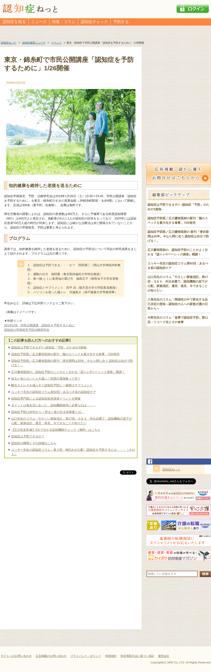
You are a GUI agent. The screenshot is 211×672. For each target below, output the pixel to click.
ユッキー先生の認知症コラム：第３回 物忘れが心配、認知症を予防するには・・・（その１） (73, 452)
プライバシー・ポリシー (85, 656)
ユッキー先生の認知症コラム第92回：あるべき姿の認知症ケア (53, 392)
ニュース (39, 22)
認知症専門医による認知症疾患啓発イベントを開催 (46, 398)
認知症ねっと (172, 469)
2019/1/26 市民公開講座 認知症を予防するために (39, 325)
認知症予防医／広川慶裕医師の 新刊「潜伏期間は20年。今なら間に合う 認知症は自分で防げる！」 (178, 236)
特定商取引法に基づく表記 (137, 656)
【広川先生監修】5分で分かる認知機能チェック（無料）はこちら (55, 429)
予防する (121, 22)
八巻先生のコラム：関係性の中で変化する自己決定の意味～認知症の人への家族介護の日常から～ (177, 304)
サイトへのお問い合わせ (16, 656)
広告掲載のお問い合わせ (51, 656)
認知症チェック (94, 22)
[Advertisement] (71, 520)
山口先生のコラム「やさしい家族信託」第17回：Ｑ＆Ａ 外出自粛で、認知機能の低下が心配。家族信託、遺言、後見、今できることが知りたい (71, 421)
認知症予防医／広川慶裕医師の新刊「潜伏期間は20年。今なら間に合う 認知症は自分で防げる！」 (72, 363)
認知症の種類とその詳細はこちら (33, 443)
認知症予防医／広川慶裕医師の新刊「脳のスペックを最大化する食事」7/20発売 (65, 354)
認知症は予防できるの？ (27, 436)
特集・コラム (63, 22)
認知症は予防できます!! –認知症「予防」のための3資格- (49, 347)
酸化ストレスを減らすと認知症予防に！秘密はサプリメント (52, 385)
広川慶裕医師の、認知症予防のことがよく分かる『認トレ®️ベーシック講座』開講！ (68, 372)
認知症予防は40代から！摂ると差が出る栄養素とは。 (47, 412)
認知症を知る (14, 22)
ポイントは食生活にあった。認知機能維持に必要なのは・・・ (53, 405)
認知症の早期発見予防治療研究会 (26, 329)
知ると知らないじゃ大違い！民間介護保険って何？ (46, 378)
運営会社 (163, 656)
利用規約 (110, 656)
